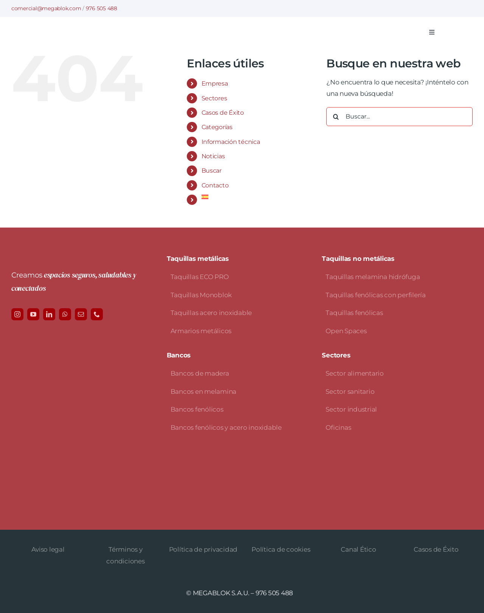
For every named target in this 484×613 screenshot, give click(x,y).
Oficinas (338, 427)
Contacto (215, 185)
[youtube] (33, 314)
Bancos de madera (200, 373)
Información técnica (231, 141)
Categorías (217, 127)
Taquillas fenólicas (354, 313)
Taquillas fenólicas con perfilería (375, 295)
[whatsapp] (65, 314)
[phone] (97, 314)
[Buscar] (335, 116)
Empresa (215, 83)
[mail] (81, 314)
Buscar (212, 170)
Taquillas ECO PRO (200, 277)
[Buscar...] (399, 116)
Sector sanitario (350, 391)
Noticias (213, 156)
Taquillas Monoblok (201, 295)
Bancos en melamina (203, 391)
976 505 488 (101, 8)
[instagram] (17, 314)
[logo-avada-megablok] (89, 28)
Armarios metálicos (201, 331)
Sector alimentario (354, 373)
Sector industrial (351, 409)
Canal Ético (358, 549)
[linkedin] (49, 314)
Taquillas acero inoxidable (211, 313)
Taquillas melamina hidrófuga (373, 277)
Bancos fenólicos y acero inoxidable (226, 427)
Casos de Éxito (223, 112)
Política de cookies (280, 549)
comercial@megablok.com (46, 8)
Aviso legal (48, 549)
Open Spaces (346, 331)
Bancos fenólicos (197, 409)
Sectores (214, 98)
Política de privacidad (203, 549)
